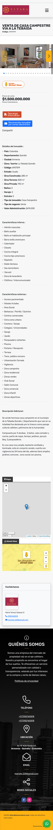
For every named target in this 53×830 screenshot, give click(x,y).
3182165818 (13, 616)
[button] (4, 73)
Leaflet (29, 536)
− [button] (6, 490)
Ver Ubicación (25, 560)
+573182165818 (26, 716)
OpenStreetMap (44, 536)
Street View (13, 84)
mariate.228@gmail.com (18, 620)
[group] (26, 56)
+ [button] (6, 486)
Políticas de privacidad (26, 681)
